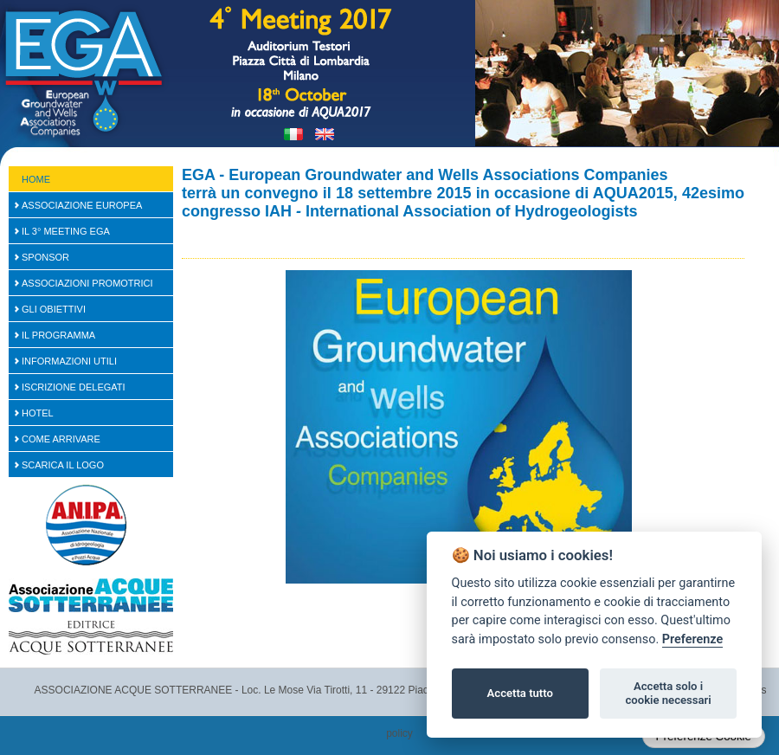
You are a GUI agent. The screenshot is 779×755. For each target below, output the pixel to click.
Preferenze (692, 639)
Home (36, 179)
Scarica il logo (63, 465)
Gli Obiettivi (54, 309)
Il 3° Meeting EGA (66, 231)
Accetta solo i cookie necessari (668, 693)
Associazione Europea (82, 205)
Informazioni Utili (69, 361)
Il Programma (58, 335)
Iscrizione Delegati (74, 387)
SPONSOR (45, 257)
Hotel (38, 413)
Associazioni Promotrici (87, 283)
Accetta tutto (520, 693)
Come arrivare (61, 439)
